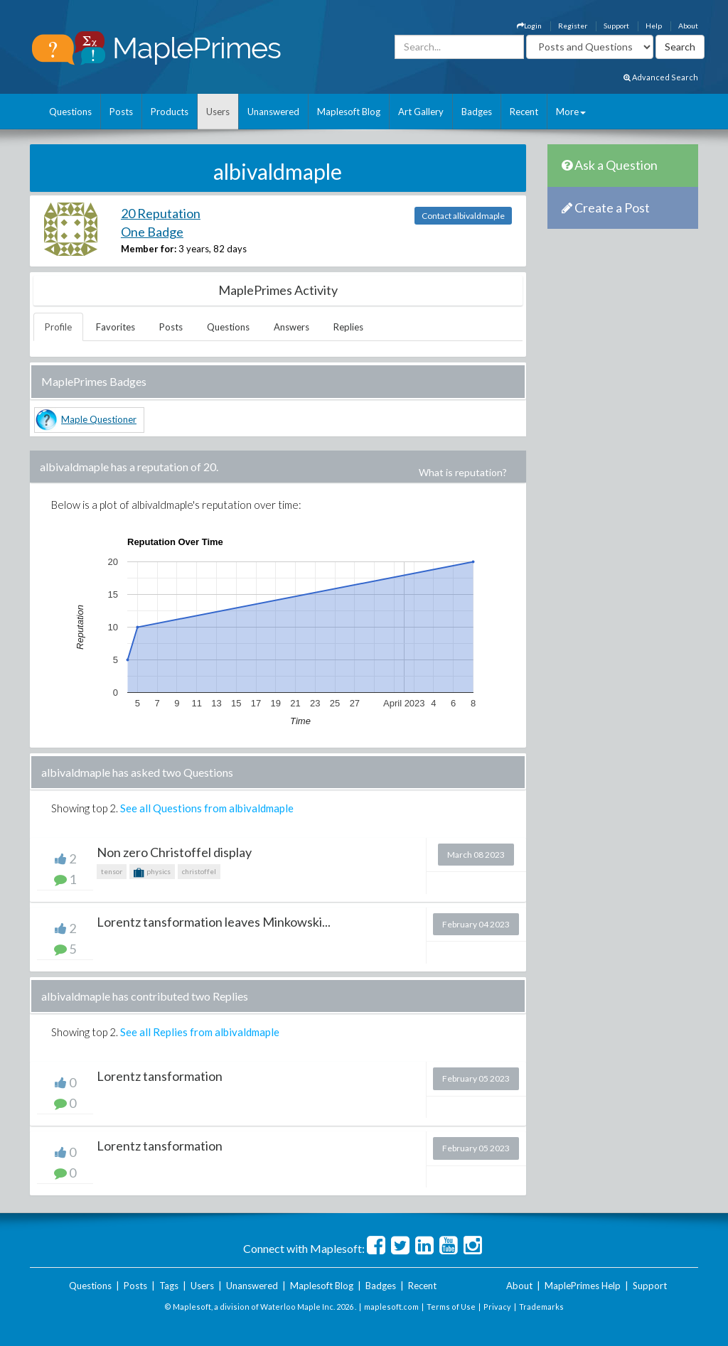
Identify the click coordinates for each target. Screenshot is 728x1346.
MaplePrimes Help (583, 1285)
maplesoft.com (391, 1306)
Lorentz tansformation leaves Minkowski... (214, 922)
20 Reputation (160, 213)
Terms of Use (451, 1306)
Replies (348, 327)
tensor (111, 871)
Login (529, 25)
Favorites (115, 327)
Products (169, 111)
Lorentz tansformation (160, 1076)
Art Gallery (421, 111)
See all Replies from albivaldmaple (199, 1031)
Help (654, 25)
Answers (291, 327)
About (688, 25)
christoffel (199, 871)
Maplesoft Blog (348, 111)
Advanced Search (660, 77)
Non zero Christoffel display (174, 852)
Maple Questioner (98, 419)
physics (152, 872)
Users (218, 111)
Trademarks (541, 1306)
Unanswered (273, 111)
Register (572, 25)
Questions (70, 111)
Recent (524, 111)
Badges (476, 111)
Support (616, 25)
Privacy (497, 1306)
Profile (58, 327)
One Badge (152, 231)
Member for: (148, 248)
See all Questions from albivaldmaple (207, 808)
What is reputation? (463, 472)
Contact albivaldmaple (463, 215)
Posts (121, 111)
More (571, 111)
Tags (168, 1285)
